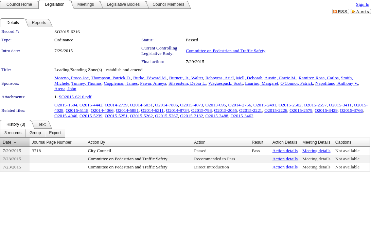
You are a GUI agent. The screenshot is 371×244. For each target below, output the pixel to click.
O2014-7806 (166, 104)
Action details (285, 150)
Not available (347, 150)
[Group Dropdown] (35, 133)
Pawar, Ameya (153, 83)
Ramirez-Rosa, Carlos (319, 77)
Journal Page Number (52, 142)
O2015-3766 (351, 110)
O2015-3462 (241, 115)
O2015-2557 (315, 104)
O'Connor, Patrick (296, 83)
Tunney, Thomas (86, 83)
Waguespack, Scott (226, 83)
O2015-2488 (216, 115)
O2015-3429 (326, 110)
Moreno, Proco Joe (71, 77)
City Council (99, 150)
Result (257, 142)
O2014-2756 (239, 104)
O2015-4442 (91, 104)
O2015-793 (201, 110)
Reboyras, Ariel (219, 77)
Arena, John (65, 88)
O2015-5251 (116, 115)
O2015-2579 (300, 110)
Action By (96, 142)
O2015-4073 (191, 104)
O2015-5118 (77, 110)
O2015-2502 (290, 104)
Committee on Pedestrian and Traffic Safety (225, 50)
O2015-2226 (275, 110)
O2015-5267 (166, 115)
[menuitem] (12, 133)
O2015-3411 (340, 104)
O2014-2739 (116, 104)
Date (7, 142)
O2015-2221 (250, 110)
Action (199, 142)
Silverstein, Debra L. (187, 83)
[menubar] (32, 133)
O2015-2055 (225, 110)
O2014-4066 (102, 110)
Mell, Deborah (249, 77)
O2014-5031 (141, 104)
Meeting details (316, 150)
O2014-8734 (177, 110)
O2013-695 (215, 104)
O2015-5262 (141, 115)
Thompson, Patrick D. (111, 77)
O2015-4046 (65, 115)
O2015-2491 (264, 104)
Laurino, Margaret (261, 83)
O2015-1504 (65, 104)
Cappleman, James (121, 83)
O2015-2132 (191, 115)
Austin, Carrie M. (280, 77)
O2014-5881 (127, 110)
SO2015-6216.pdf (75, 96)
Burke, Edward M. (150, 77)
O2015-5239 (91, 115)
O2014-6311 (152, 110)
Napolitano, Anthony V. (336, 83)
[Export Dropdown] (55, 133)
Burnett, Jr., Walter (186, 77)
